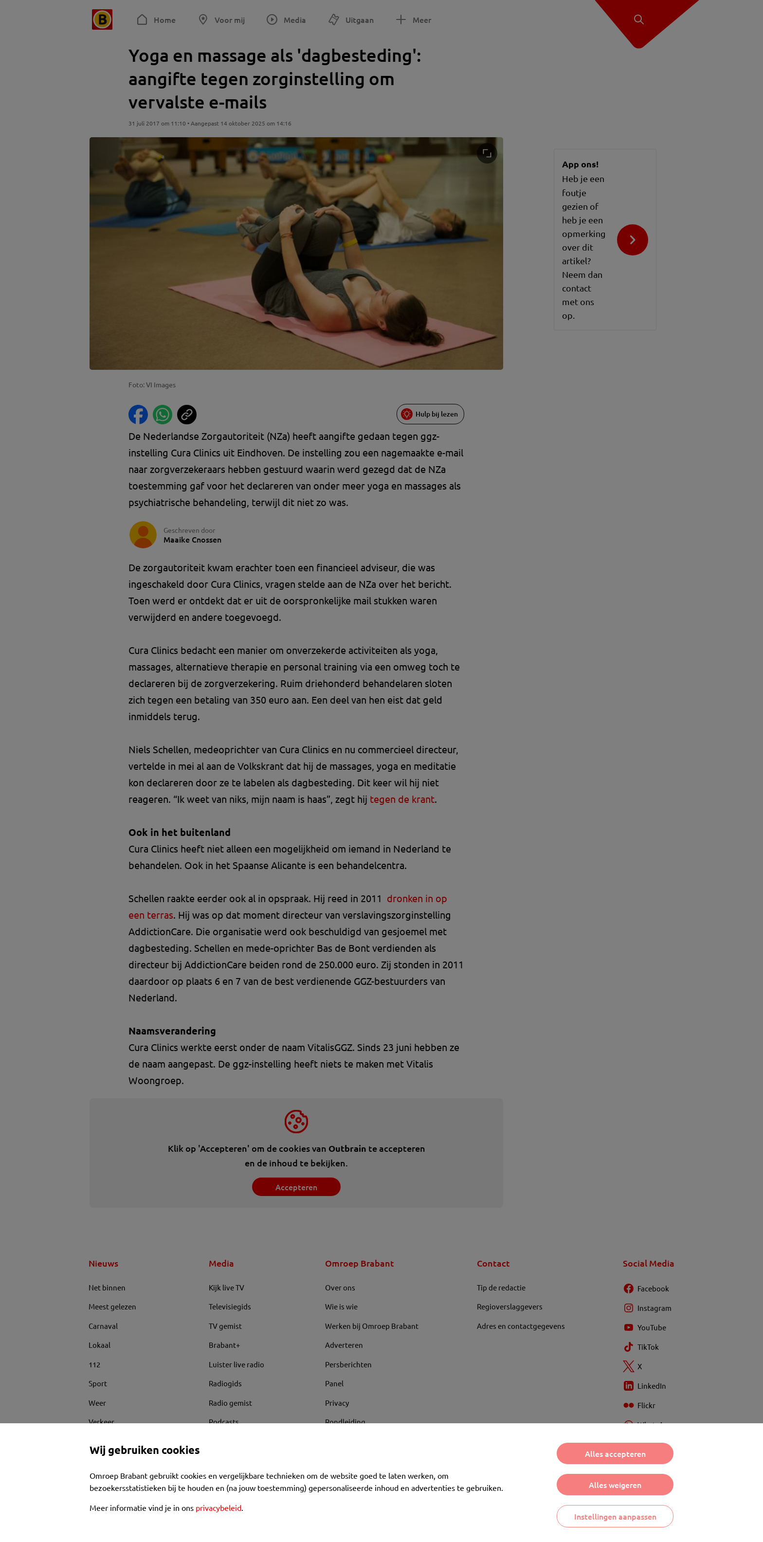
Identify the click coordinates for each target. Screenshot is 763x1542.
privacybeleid (218, 1507)
